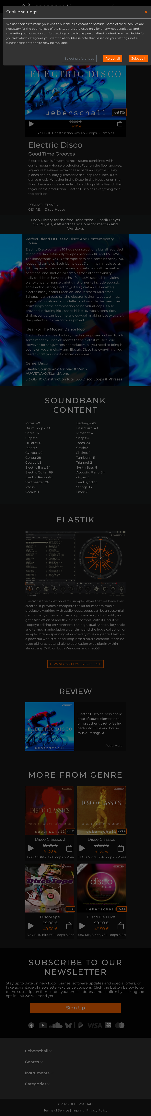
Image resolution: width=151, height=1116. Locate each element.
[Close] (146, 12)
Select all (138, 58)
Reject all (112, 58)
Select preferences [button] (79, 58)
